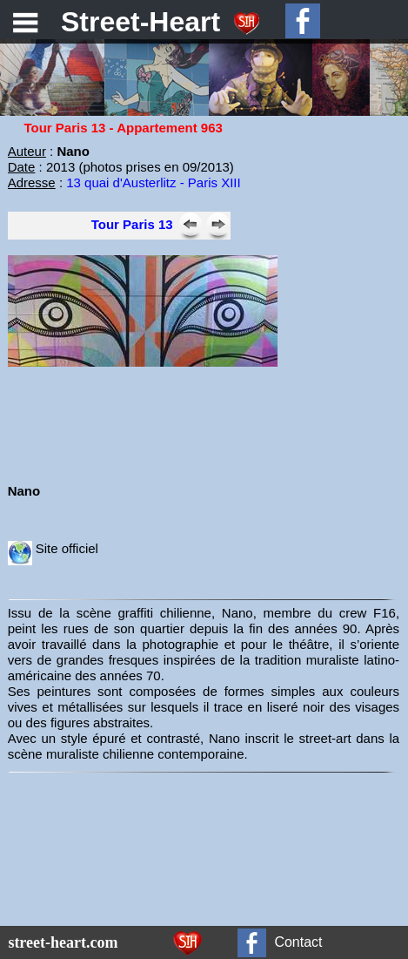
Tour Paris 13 (132, 224)
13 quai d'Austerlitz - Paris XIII (153, 182)
